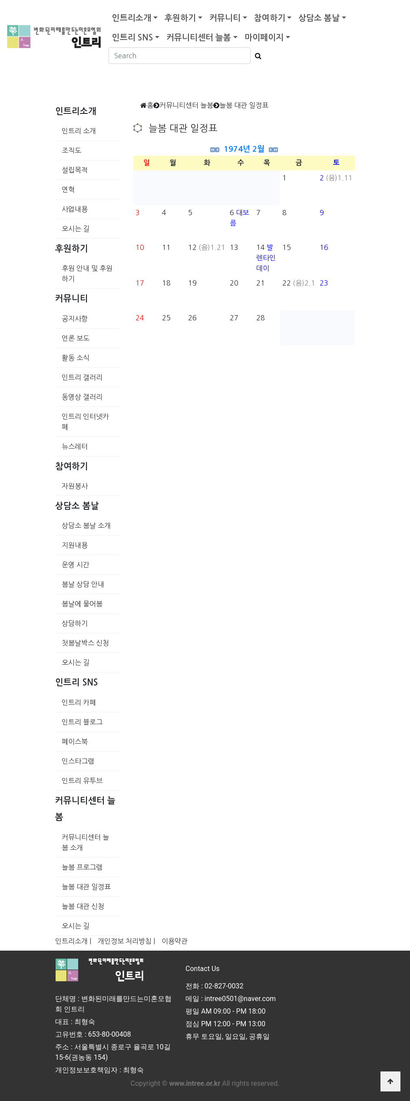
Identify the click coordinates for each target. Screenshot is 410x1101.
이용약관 (175, 941)
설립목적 (75, 169)
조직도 (71, 150)
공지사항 (75, 318)
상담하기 (75, 623)
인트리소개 (131, 18)
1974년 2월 (244, 149)
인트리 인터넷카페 (85, 421)
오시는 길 (75, 228)
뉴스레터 (75, 446)
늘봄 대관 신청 (83, 906)
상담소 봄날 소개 (86, 525)
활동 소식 (75, 357)
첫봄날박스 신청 (85, 642)
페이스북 (75, 741)
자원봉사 (75, 485)
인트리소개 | (73, 941)
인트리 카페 (79, 702)
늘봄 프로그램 (82, 867)
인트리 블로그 (82, 721)
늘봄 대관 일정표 (86, 886)
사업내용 (75, 209)
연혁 (68, 189)
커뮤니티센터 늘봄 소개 (85, 842)
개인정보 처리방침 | (126, 941)
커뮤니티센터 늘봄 (198, 37)
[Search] (180, 55)
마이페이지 (264, 37)
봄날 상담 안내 (83, 584)
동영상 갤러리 (82, 396)
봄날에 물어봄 (82, 603)
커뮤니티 (225, 18)
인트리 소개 (79, 130)
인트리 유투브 (82, 780)
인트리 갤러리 (82, 377)
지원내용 (75, 545)
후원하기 (180, 18)
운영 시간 (75, 564)
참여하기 (269, 18)
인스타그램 (78, 761)
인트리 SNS (132, 37)
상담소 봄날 (319, 18)
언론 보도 (75, 338)
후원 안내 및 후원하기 (87, 273)
